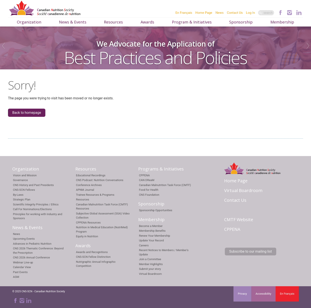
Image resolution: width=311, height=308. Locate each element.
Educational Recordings (90, 175)
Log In (250, 13)
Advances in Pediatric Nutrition (32, 243)
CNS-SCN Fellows (24, 189)
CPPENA (144, 175)
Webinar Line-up (23, 262)
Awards (147, 22)
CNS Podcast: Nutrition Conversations (99, 180)
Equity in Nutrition (87, 236)
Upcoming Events (24, 238)
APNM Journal (85, 189)
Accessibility (263, 293)
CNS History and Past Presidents (33, 185)
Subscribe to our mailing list (250, 251)
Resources (113, 22)
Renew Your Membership (154, 235)
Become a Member (150, 226)
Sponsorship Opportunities (155, 210)
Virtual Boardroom (150, 273)
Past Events (20, 272)
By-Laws (18, 194)
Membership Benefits (152, 230)
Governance (20, 180)
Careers (144, 245)
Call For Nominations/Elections (32, 209)
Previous (2, 45)
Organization (29, 22)
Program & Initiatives (192, 22)
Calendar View (22, 267)
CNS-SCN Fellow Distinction (93, 256)
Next (308, 45)
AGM (16, 276)
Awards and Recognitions (92, 252)
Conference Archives (89, 185)
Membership (282, 22)
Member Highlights (151, 264)
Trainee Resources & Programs (95, 194)
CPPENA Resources (88, 222)
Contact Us (235, 13)
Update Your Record (151, 240)
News (220, 13)
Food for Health (148, 189)
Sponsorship (241, 22)
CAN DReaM (146, 180)
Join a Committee (150, 259)
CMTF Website (238, 219)
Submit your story (150, 268)
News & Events (72, 22)
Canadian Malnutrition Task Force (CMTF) (165, 185)
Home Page (203, 13)
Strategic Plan (21, 199)
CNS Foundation (149, 194)
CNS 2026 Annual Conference (31, 257)
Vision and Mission (25, 175)
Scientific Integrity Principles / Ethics (36, 204)
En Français (183, 13)
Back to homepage (26, 113)
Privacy (242, 293)
